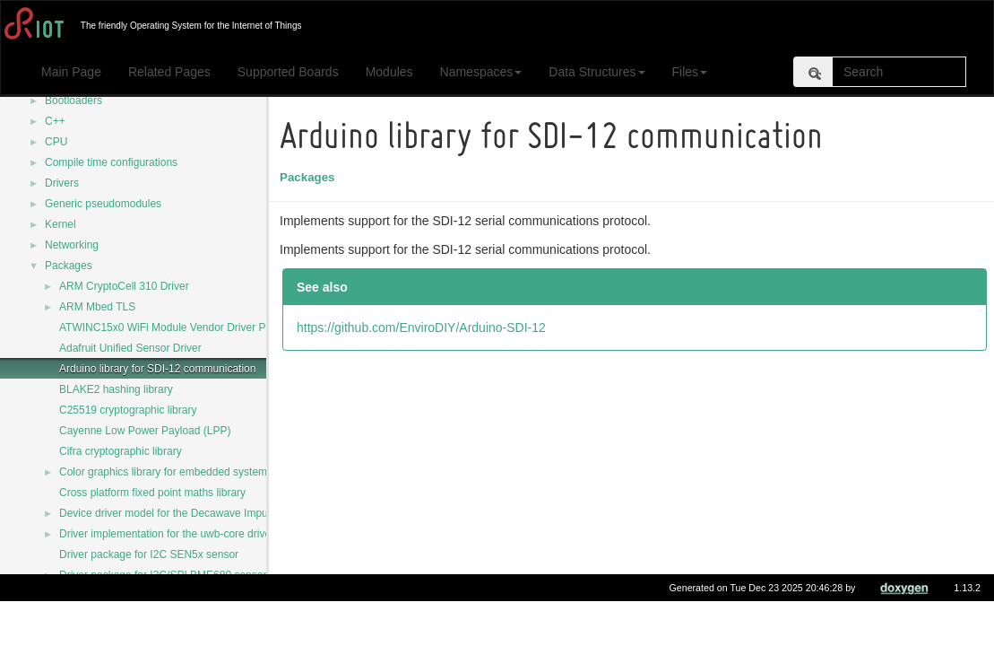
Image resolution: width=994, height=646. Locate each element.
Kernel (60, 224)
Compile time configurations (111, 162)
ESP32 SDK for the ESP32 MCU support (156, 616)
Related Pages (169, 72)
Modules (389, 72)
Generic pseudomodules (103, 203)
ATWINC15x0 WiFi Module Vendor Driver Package (179, 327)
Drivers (62, 183)
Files (690, 72)
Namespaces (481, 72)
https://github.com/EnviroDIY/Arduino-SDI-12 (424, 327)
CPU (56, 141)
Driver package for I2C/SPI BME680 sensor (162, 575)
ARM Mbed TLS (97, 307)
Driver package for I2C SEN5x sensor (148, 554)
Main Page (71, 72)
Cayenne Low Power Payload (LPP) (144, 430)
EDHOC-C (84, 595)
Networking (72, 245)
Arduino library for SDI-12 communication (157, 368)
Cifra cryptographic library (120, 451)
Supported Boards (288, 72)
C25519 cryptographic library (127, 410)
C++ (55, 121)
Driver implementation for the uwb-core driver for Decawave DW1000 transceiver (251, 534)
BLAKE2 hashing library (116, 389)
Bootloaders (73, 100)
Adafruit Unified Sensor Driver (130, 348)
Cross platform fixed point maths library (152, 492)
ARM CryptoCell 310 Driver (124, 286)
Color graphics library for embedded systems (165, 472)
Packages (68, 265)
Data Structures (596, 72)
